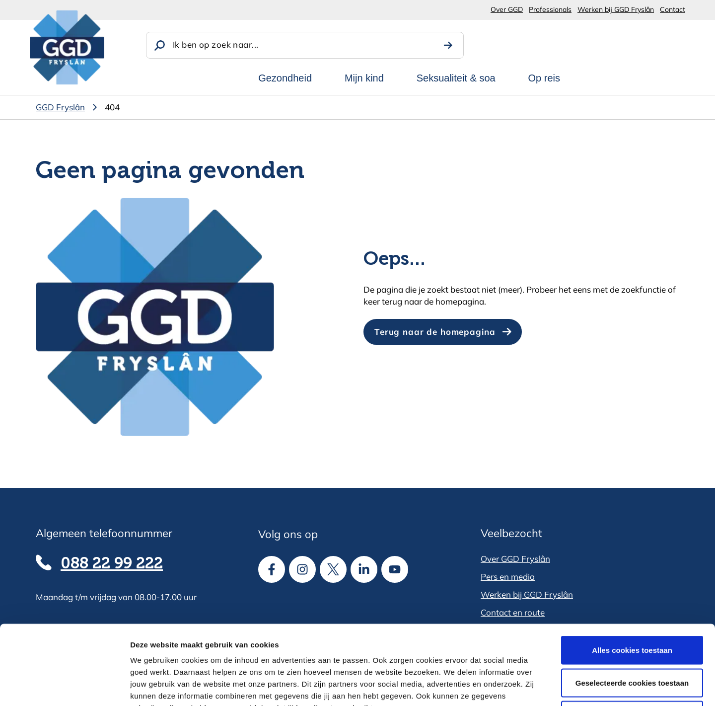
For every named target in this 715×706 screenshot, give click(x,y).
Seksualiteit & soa (456, 78)
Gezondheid (285, 78)
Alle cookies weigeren (632, 640)
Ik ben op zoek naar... (215, 44)
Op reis (544, 78)
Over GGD (507, 9)
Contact (672, 9)
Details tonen (536, 686)
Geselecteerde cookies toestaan (632, 608)
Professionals (550, 9)
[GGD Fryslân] (67, 47)
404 (112, 107)
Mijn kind (364, 78)
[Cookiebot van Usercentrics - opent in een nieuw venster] (64, 686)
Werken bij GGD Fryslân (615, 9)
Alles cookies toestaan (632, 575)
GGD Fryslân (60, 107)
